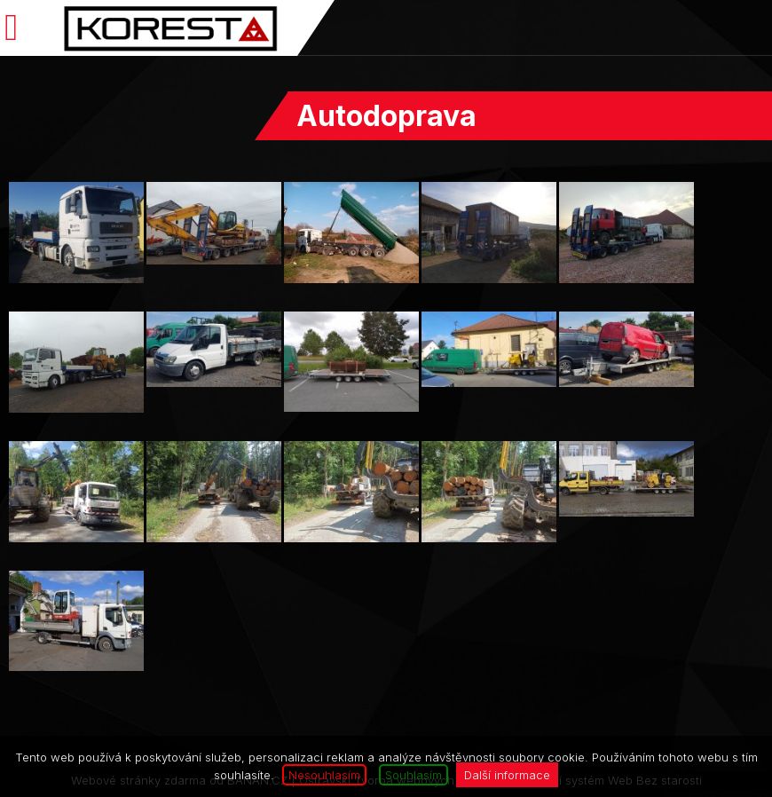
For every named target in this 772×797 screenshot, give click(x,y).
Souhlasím (413, 775)
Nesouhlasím (324, 775)
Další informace (507, 775)
